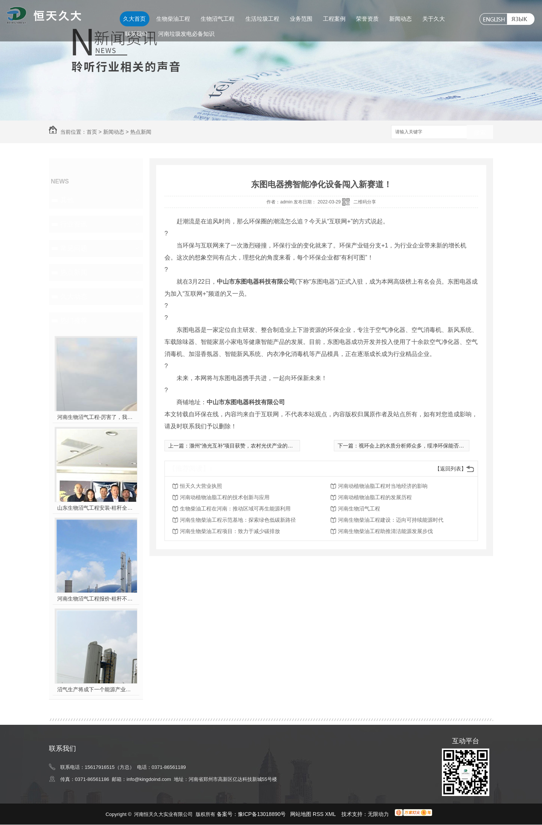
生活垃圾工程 (262, 18)
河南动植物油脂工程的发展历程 (375, 497)
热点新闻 (140, 132)
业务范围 (301, 18)
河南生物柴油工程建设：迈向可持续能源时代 (390, 520)
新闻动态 (400, 18)
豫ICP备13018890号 (262, 814)
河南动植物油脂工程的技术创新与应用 (224, 497)
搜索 (480, 132)
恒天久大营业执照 (201, 486)
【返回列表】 (450, 469)
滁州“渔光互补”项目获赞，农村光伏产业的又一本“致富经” (256, 446)
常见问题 (73, 248)
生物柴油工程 (173, 18)
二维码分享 (364, 202)
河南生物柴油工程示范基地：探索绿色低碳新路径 (238, 520)
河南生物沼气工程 (359, 509)
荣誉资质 (367, 18)
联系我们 (136, 34)
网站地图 (300, 814)
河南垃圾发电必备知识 (186, 34)
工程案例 (334, 18)
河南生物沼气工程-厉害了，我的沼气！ (96, 417)
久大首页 (134, 18)
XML (331, 814)
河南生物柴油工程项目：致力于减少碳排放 (230, 531)
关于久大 (433, 18)
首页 (92, 132)
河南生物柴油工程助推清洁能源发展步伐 (385, 531)
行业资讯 (73, 224)
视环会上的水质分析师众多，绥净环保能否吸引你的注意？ (427, 446)
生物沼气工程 (217, 18)
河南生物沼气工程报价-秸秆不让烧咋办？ (96, 599)
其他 (67, 200)
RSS (319, 814)
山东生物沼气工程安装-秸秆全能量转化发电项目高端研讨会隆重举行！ (96, 508)
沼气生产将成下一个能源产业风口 (96, 689)
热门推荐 (73, 320)
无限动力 (378, 814)
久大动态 (73, 296)
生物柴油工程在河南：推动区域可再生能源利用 (235, 509)
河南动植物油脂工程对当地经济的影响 (383, 486)
